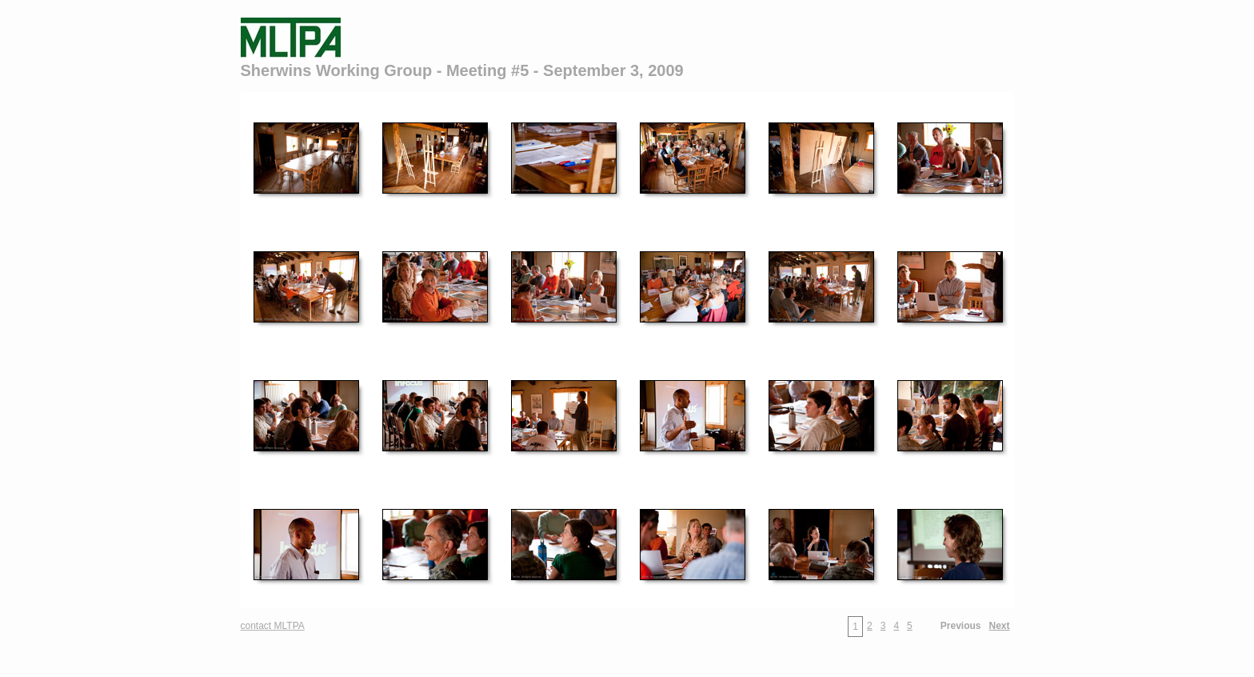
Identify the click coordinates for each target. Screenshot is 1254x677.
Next (998, 625)
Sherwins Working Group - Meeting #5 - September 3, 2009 (462, 70)
